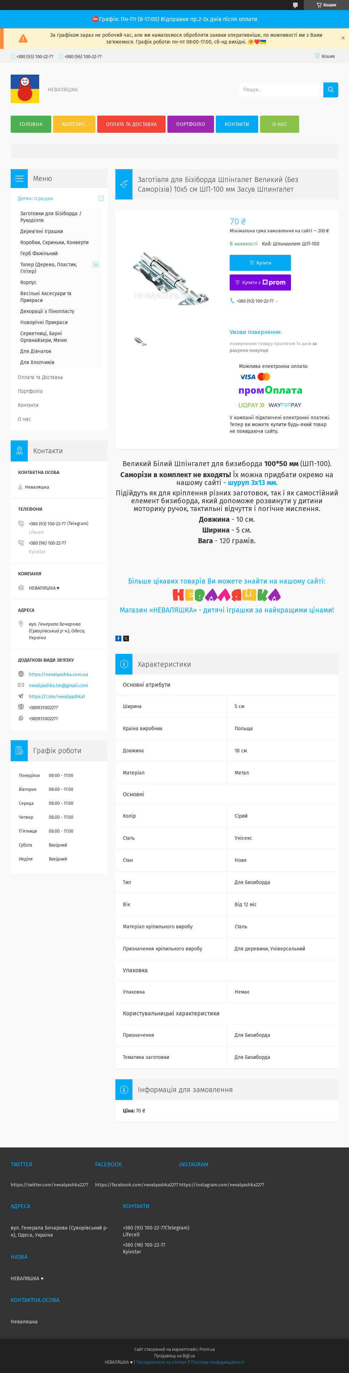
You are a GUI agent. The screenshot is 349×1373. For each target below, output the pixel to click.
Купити (263, 263)
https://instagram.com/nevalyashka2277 (221, 1184)
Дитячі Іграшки (35, 199)
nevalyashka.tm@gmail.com (58, 685)
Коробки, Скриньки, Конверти (54, 242)
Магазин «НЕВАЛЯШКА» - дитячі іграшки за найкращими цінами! (227, 610)
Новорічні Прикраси (44, 322)
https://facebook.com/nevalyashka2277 (136, 1184)
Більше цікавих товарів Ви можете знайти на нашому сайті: (226, 581)
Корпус (28, 282)
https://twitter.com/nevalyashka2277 (49, 1184)
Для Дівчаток (35, 351)
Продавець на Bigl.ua (174, 1355)
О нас (279, 124)
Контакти (237, 124)
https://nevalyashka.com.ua (58, 674)
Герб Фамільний (39, 254)
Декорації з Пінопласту (47, 311)
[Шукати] (330, 89)
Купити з (263, 282)
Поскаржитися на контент (161, 1362)
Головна (31, 124)
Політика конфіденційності (217, 1362)
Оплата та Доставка (131, 124)
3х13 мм (262, 482)
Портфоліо (190, 124)
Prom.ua (207, 1349)
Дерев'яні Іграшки (41, 231)
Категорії (73, 124)
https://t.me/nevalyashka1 (57, 696)
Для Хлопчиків (37, 362)
